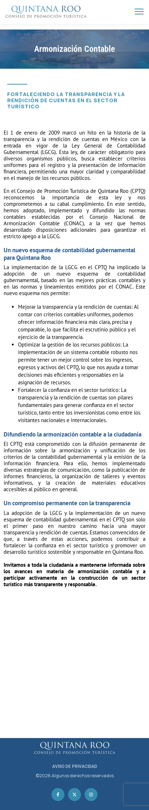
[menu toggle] (139, 11)
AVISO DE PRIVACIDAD (74, 766)
